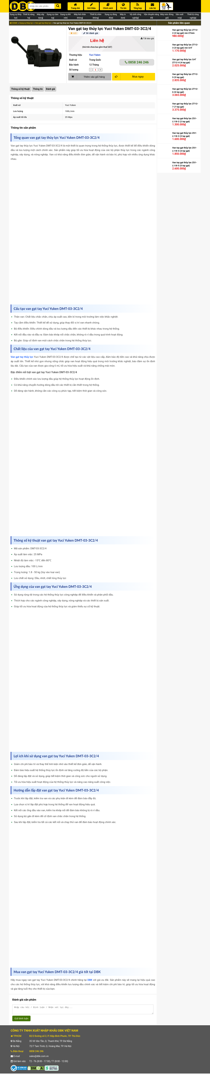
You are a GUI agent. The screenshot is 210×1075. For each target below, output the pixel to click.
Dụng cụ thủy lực (26, 23)
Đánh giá (50, 89)
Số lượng (73, 69)
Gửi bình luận (21, 1020)
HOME (13, 23)
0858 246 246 (137, 62)
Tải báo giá (147, 38)
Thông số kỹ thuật (20, 89)
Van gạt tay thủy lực (43, 23)
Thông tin (38, 89)
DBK (89, 979)
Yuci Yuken (94, 55)
